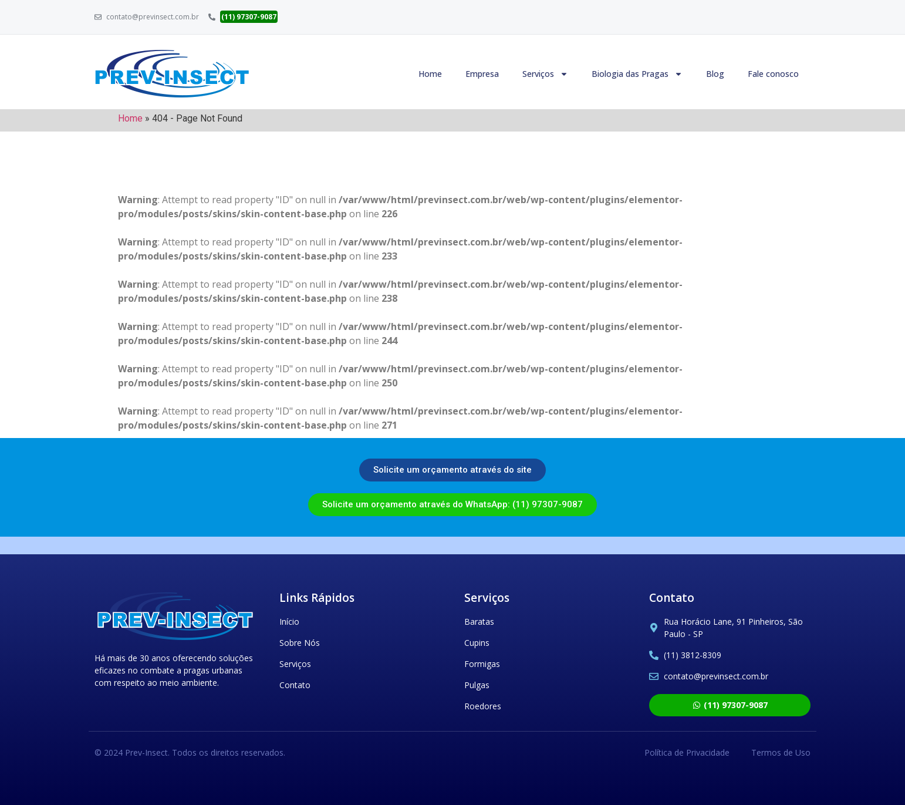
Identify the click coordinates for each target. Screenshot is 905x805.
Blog (715, 73)
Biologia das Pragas (637, 74)
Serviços (545, 74)
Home (430, 73)
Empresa (482, 73)
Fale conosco (773, 73)
